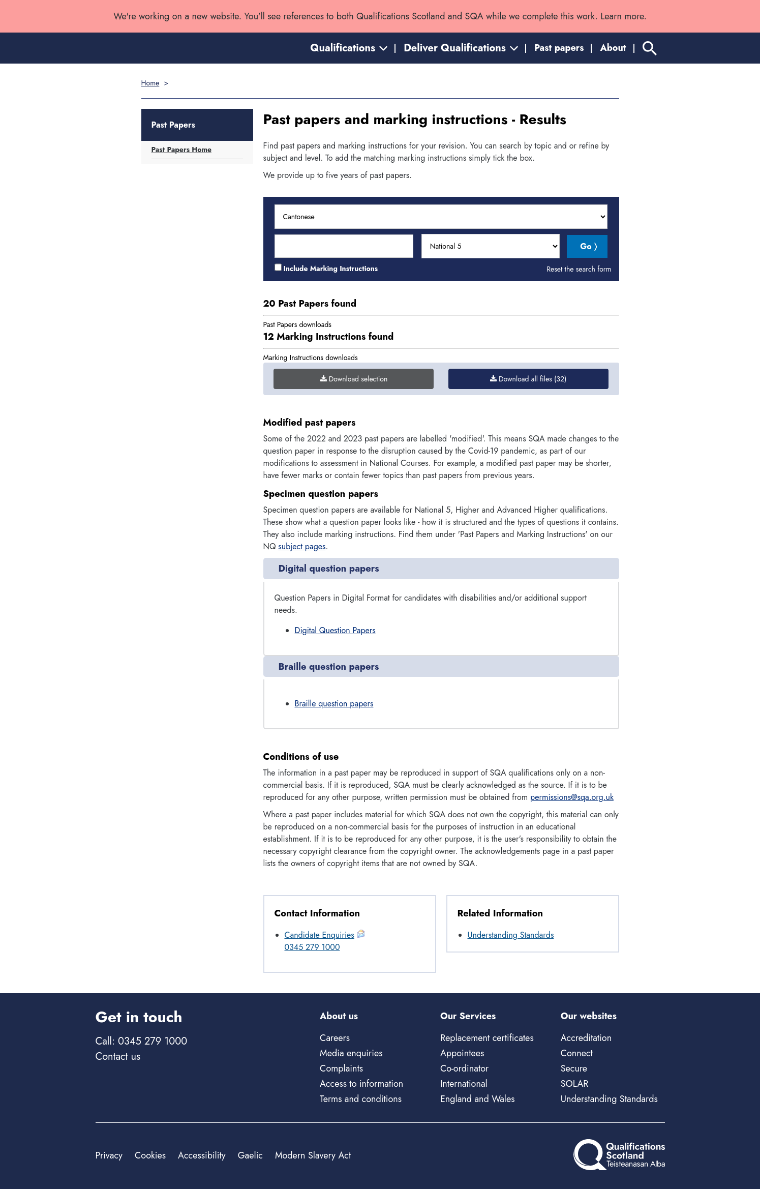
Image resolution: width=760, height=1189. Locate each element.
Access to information (361, 1083)
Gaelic (250, 1155)
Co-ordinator (464, 1068)
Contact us (118, 1056)
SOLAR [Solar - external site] (575, 1083)
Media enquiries (351, 1053)
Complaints (341, 1068)
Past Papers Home (181, 149)
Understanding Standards (511, 935)
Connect (577, 1053)
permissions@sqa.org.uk (572, 797)
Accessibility (202, 1155)
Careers (335, 1038)
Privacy (109, 1155)
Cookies (150, 1155)
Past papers (559, 47)
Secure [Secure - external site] (574, 1068)
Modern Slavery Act (313, 1155)
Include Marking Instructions (331, 268)
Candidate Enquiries (319, 935)
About (613, 47)
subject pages (301, 546)
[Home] (141, 48)
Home (150, 83)
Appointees (462, 1053)
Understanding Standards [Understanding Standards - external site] (609, 1099)
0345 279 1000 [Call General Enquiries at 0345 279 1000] (312, 947)
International (464, 1083)
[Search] (649, 48)
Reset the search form (578, 269)
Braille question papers (334, 703)
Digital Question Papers (335, 630)
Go (585, 246)
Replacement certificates (487, 1038)
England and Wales (477, 1099)
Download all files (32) (528, 379)
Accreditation (586, 1038)
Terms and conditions (361, 1099)
